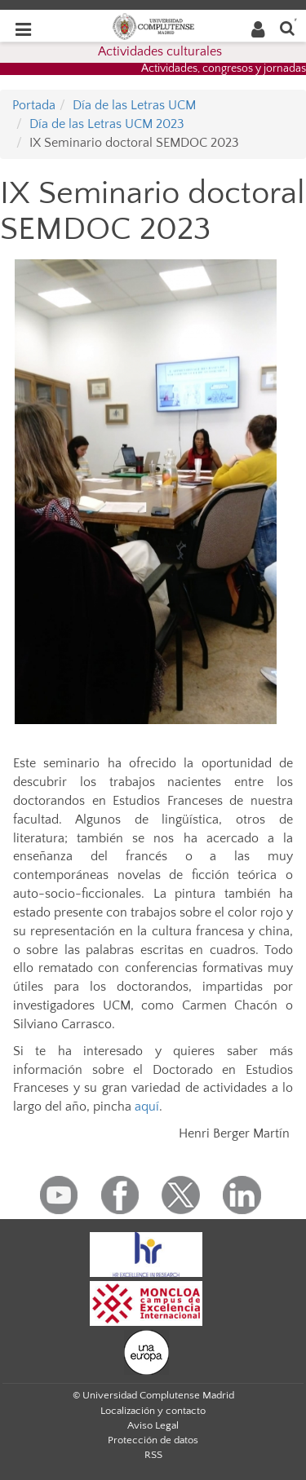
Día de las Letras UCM (134, 105)
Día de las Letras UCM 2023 (106, 124)
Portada (33, 105)
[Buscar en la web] (287, 27)
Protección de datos (153, 1440)
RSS (153, 1454)
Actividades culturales (160, 51)
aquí (147, 1106)
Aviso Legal (153, 1425)
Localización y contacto (153, 1410)
